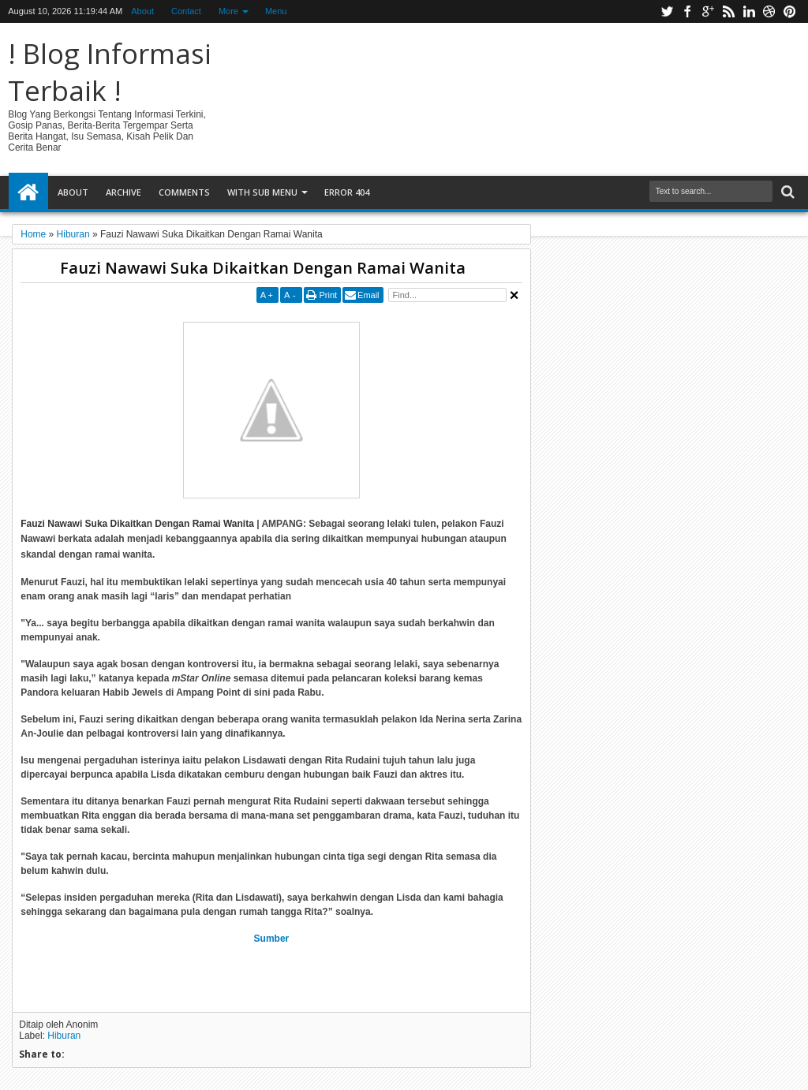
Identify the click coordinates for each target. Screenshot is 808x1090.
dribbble (769, 11)
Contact (186, 11)
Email (368, 295)
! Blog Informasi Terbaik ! (109, 72)
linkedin (749, 11)
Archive (123, 192)
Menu (276, 11)
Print (328, 295)
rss (728, 11)
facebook (687, 11)
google (708, 11)
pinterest (790, 11)
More (228, 11)
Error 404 (346, 192)
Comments (184, 192)
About (142, 11)
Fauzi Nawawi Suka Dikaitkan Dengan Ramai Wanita (263, 267)
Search (786, 192)
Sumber (272, 938)
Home (28, 192)
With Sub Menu (262, 192)
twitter (666, 11)
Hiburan (63, 1035)
